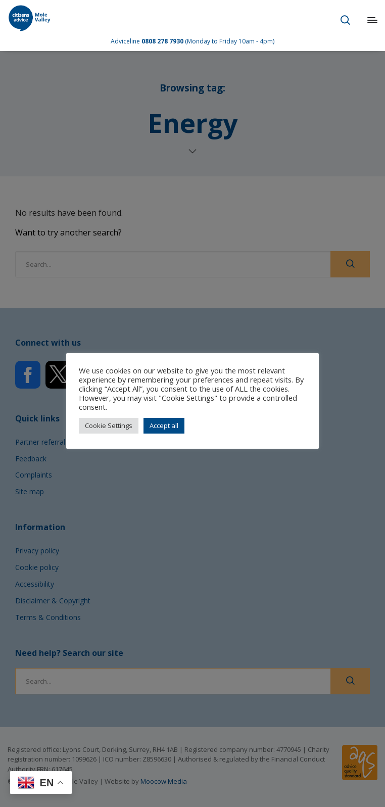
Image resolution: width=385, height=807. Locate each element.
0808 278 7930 (162, 41)
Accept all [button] (164, 425)
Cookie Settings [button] (108, 425)
